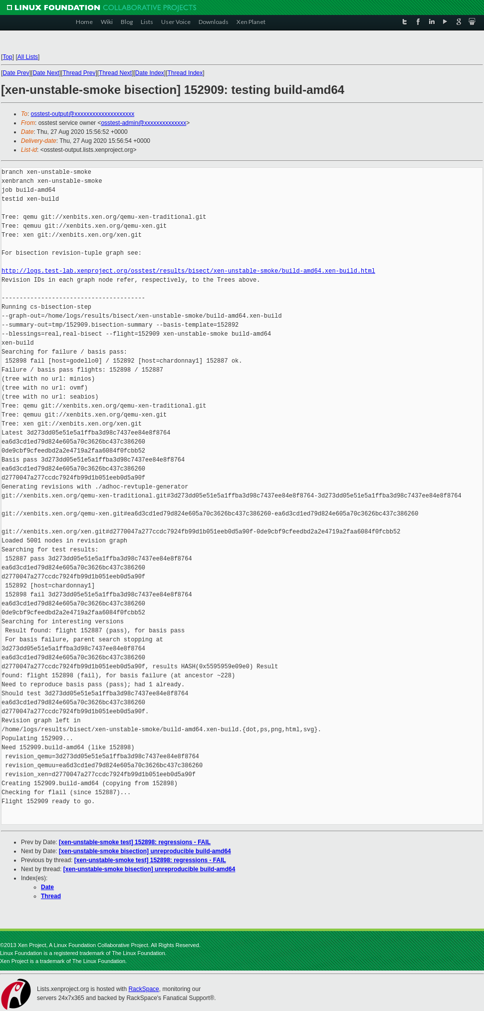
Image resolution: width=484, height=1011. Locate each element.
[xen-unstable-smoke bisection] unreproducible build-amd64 (145, 851)
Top (7, 56)
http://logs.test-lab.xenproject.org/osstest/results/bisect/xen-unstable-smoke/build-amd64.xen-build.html (188, 271)
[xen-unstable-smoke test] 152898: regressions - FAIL (135, 842)
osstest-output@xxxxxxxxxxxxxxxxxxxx (83, 113)
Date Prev (15, 72)
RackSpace (143, 989)
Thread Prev (78, 72)
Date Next (45, 72)
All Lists (27, 56)
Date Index (149, 72)
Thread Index (185, 72)
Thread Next (115, 72)
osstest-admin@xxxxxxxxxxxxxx (143, 122)
